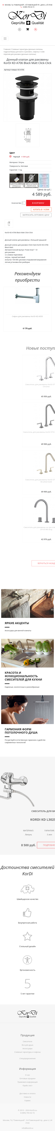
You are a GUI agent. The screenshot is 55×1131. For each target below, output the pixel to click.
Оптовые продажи (27, 1089)
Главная (7, 49)
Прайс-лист (27, 1096)
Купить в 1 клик (41, 209)
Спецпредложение (27, 1063)
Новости (27, 1104)
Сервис (27, 1108)
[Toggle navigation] (5, 38)
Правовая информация (28, 1093)
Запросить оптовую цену (35, 215)
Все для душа (27, 1056)
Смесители (27, 1052)
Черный (16, 156)
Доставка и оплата (27, 1101)
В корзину (38, 203)
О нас (27, 1086)
